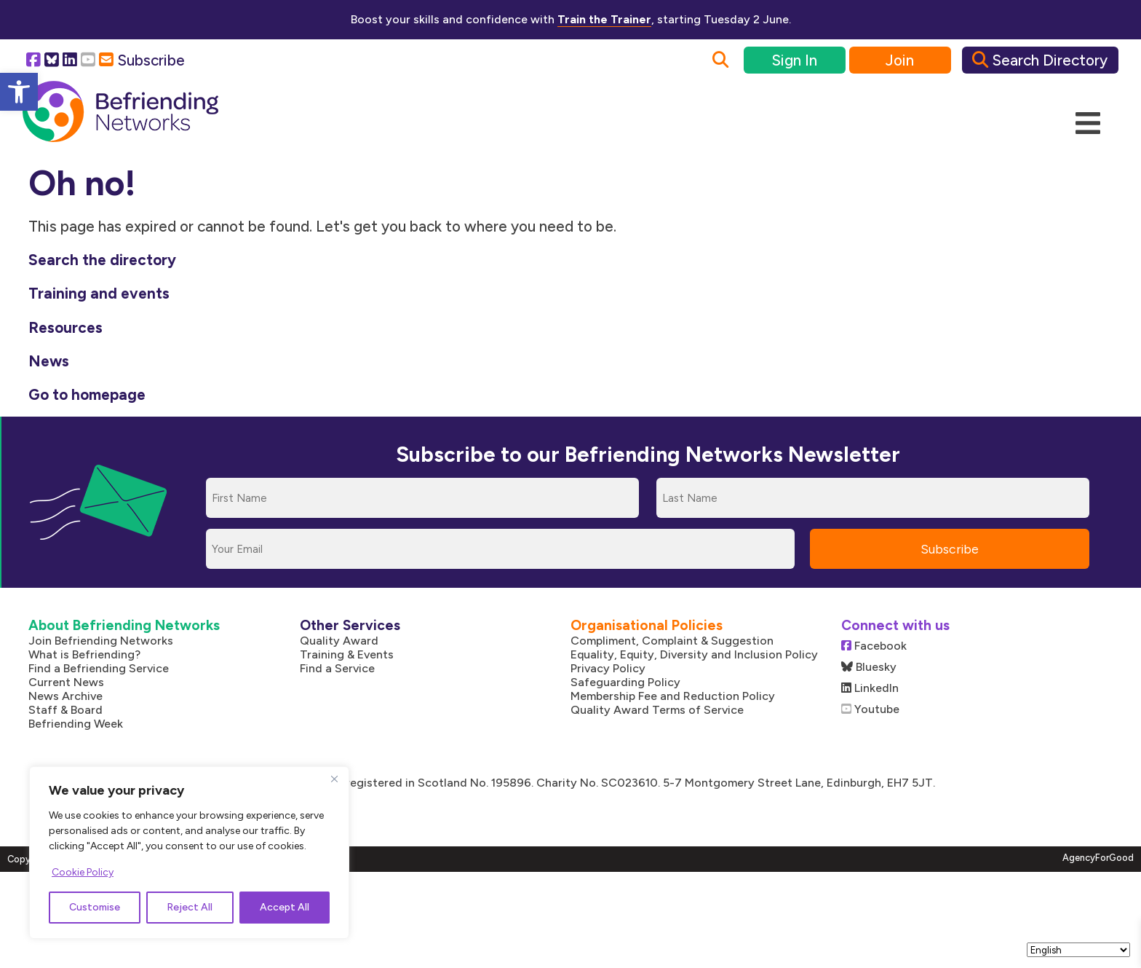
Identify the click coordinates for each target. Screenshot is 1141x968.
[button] (19, 92)
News (48, 361)
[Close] (334, 778)
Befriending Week (75, 724)
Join (900, 60)
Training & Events (347, 654)
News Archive (65, 696)
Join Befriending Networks (100, 641)
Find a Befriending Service (98, 668)
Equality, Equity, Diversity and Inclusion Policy (694, 654)
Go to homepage (87, 394)
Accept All (284, 907)
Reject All (189, 907)
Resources (65, 327)
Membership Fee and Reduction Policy (672, 696)
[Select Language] (1078, 950)
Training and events (99, 293)
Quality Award (339, 641)
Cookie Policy (83, 872)
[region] (189, 852)
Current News (66, 682)
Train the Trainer (604, 19)
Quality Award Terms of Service (657, 710)
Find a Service (337, 668)
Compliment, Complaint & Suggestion (672, 641)
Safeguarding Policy (625, 682)
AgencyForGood (1098, 857)
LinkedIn (870, 688)
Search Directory (1040, 60)
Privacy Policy (607, 668)
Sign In (794, 60)
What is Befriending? (84, 654)
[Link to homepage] (120, 112)
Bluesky (868, 667)
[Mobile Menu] (1088, 123)
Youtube (870, 709)
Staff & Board (65, 710)
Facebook (874, 646)
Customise (94, 907)
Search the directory (102, 260)
